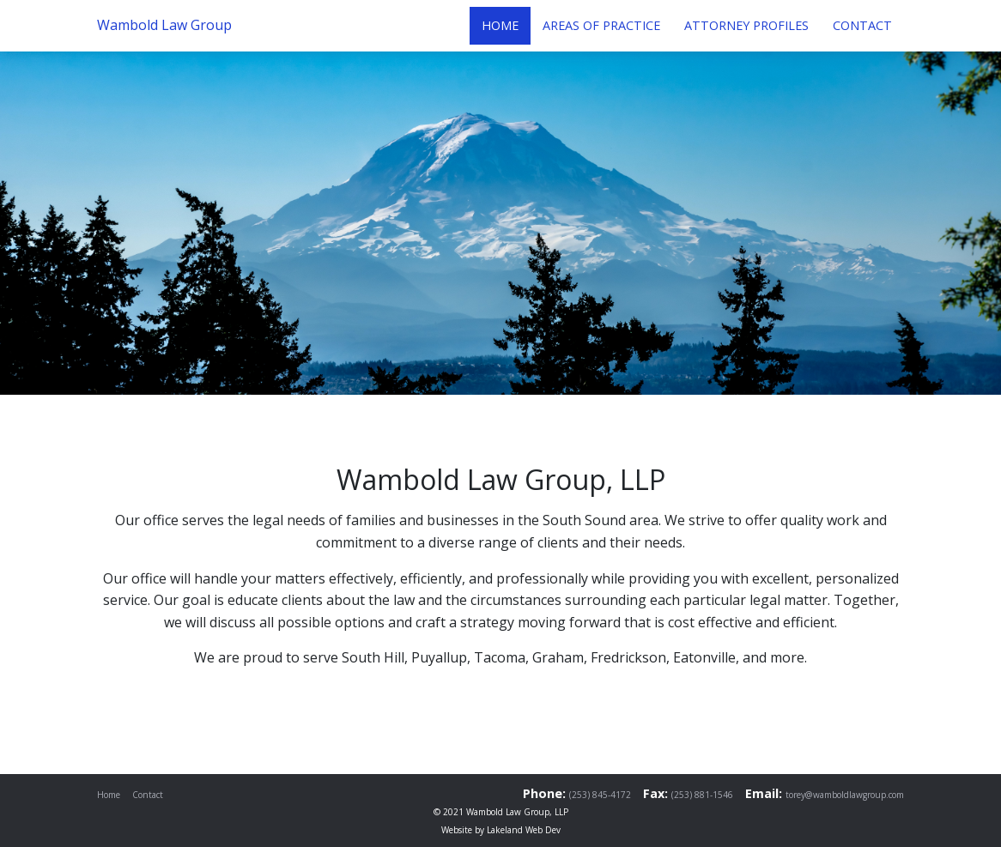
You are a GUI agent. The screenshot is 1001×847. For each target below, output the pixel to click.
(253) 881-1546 (702, 795)
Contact (147, 795)
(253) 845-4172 (600, 795)
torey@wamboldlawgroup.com (845, 795)
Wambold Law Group (164, 24)
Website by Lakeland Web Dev (501, 830)
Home (108, 795)
